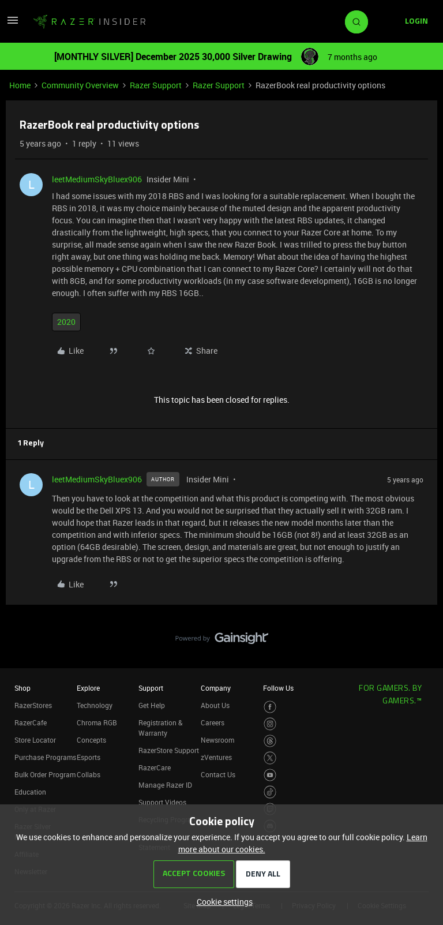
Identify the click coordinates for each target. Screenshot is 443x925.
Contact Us (218, 774)
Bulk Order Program (45, 774)
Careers (212, 722)
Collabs (88, 774)
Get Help (151, 705)
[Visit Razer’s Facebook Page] (270, 707)
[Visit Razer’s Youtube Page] (270, 775)
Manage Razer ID (165, 784)
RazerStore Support (168, 750)
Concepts (91, 739)
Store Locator (35, 739)
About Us (215, 705)
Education (30, 791)
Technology (94, 705)
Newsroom (217, 739)
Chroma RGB (97, 722)
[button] (13, 23)
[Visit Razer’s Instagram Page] (270, 724)
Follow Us (278, 687)
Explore (88, 687)
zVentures (216, 757)
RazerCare (154, 767)
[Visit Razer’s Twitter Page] (270, 758)
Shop (22, 687)
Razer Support (156, 85)
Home (20, 85)
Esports (88, 757)
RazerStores (33, 705)
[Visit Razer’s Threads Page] (270, 741)
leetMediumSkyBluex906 (97, 179)
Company (216, 687)
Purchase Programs (45, 757)
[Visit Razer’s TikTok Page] (270, 792)
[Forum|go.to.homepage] (89, 21)
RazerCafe (30, 722)
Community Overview (80, 85)
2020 (66, 321)
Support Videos (162, 802)
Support (150, 687)
